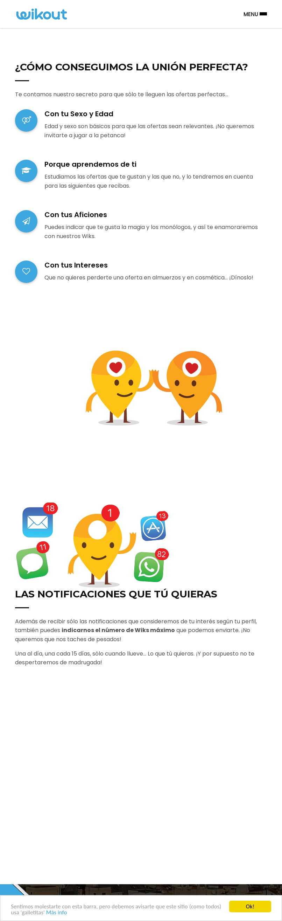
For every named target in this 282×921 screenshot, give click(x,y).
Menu (255, 14)
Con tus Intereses (76, 265)
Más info (56, 912)
